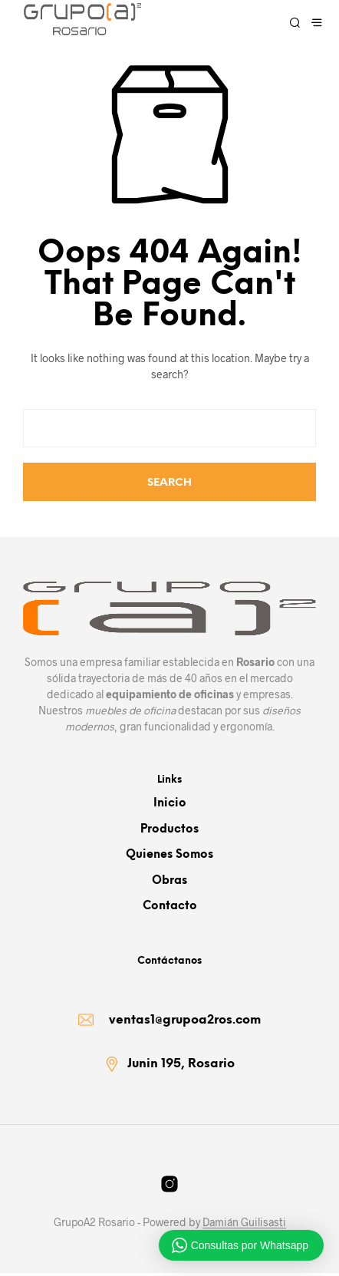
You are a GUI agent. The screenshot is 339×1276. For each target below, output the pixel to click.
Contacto (170, 906)
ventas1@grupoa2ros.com (185, 1021)
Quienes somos (169, 855)
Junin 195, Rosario (181, 1066)
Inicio (169, 803)
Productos (169, 829)
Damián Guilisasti (244, 1225)
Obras (169, 881)
